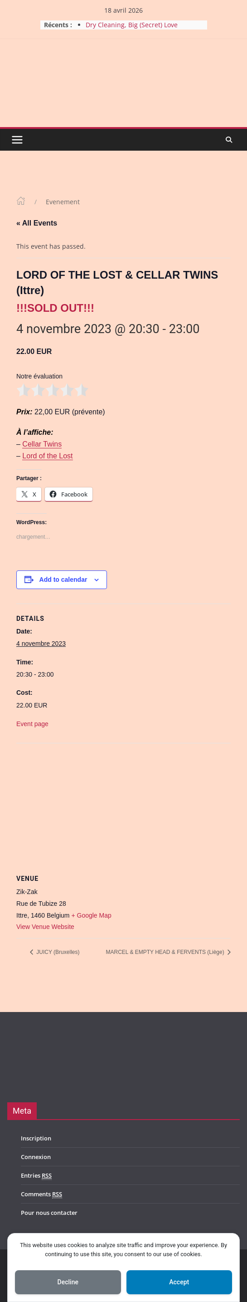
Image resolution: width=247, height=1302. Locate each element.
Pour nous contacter (49, 1213)
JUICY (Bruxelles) (57, 952)
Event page (32, 723)
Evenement (63, 201)
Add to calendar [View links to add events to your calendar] (63, 579)
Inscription (36, 1138)
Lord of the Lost (47, 456)
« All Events (36, 223)
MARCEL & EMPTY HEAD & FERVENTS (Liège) (166, 952)
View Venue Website (45, 926)
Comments (41, 1194)
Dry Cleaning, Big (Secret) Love (132, 24)
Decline (68, 1282)
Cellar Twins (42, 444)
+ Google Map (91, 915)
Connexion (36, 1157)
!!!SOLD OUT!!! (55, 308)
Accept (179, 1282)
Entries (36, 1175)
